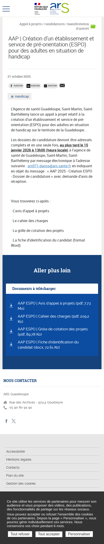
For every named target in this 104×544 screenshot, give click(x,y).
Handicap (21, 97)
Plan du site (15, 475)
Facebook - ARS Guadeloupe (6, 421)
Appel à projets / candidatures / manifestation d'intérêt (54, 26)
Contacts (13, 467)
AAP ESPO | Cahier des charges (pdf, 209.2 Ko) (53, 319)
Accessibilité (15, 451)
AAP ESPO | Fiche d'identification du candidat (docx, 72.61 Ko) (48, 345)
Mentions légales (18, 459)
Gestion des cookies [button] (21, 483)
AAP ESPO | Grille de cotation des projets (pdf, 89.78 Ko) (53, 332)
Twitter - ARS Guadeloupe (13, 421)
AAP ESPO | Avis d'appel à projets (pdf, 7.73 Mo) (54, 306)
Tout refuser (20, 534)
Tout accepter (49, 534)
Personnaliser (79, 534)
